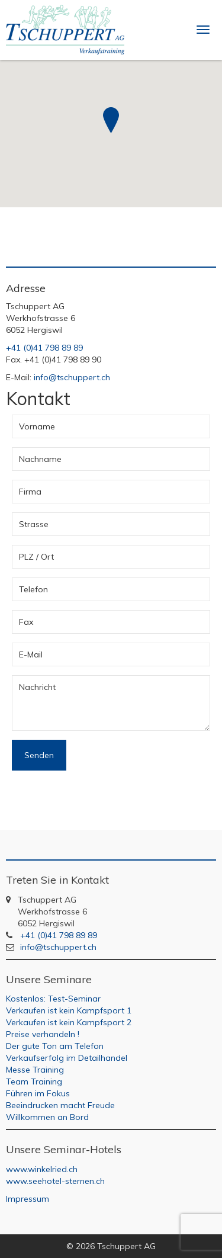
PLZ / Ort (36, 556)
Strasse (34, 524)
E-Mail (31, 654)
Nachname (40, 459)
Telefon (33, 589)
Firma (30, 491)
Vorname (37, 426)
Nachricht (37, 687)
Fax (26, 622)
